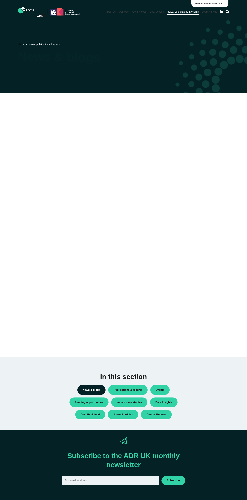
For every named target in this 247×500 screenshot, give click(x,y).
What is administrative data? (210, 3)
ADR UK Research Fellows (186, 106)
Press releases (180, 170)
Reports (176, 181)
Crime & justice (180, 314)
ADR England (179, 232)
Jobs (175, 160)
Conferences (179, 122)
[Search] (227, 12)
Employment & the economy (187, 320)
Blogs (175, 117)
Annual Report (180, 112)
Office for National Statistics (186, 259)
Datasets (177, 138)
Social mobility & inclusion (186, 336)
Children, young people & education (191, 304)
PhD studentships (181, 165)
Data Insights (179, 128)
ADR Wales (178, 253)
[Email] (110, 480)
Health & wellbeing (182, 325)
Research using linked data (186, 192)
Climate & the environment (186, 309)
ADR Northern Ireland (183, 237)
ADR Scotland (179, 242)
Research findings (181, 187)
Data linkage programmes (185, 133)
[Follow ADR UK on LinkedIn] (221, 11)
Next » (157, 113)
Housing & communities (184, 330)
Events (176, 144)
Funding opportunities (183, 149)
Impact (176, 154)
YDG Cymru (178, 264)
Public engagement (182, 176)
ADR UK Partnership (183, 248)
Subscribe (173, 480)
